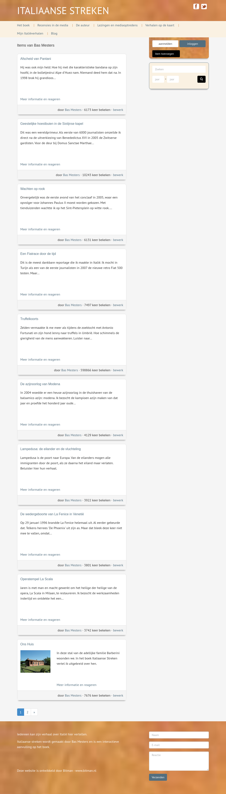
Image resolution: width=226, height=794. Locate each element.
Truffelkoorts (29, 319)
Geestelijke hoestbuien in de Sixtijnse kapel (51, 123)
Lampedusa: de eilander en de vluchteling (50, 449)
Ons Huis (27, 644)
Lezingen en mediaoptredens (117, 25)
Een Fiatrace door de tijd (38, 253)
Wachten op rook (32, 189)
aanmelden (165, 44)
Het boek (23, 25)
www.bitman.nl (85, 770)
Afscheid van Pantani (35, 58)
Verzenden (158, 777)
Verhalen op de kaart (159, 25)
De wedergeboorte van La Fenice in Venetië (52, 514)
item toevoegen (166, 54)
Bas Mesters (73, 110)
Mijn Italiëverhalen (30, 33)
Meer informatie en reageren (40, 99)
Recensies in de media (52, 25)
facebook (196, 6)
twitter (204, 6)
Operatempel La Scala (36, 579)
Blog (54, 33)
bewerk (118, 110)
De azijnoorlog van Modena (40, 384)
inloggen (192, 44)
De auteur (83, 25)
